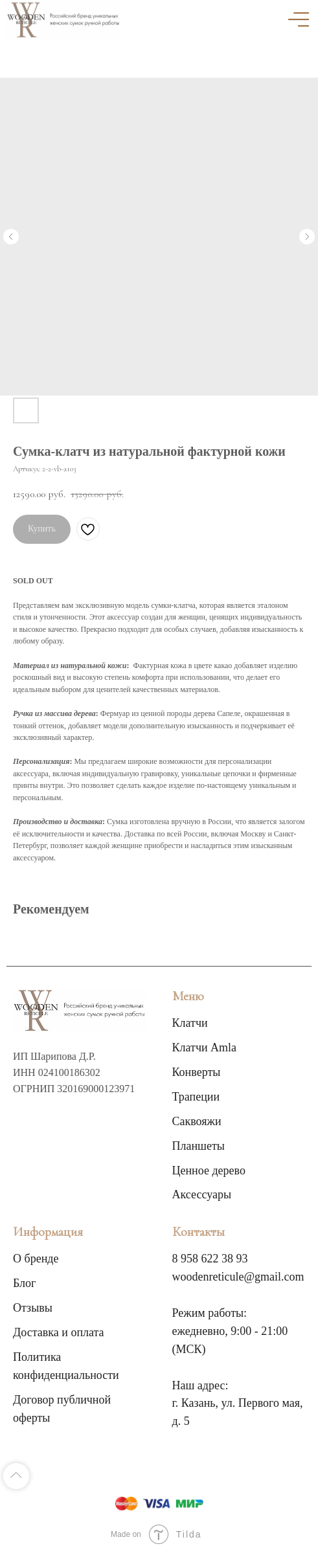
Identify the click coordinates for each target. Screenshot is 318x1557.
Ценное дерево (208, 1170)
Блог (24, 1283)
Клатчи (190, 1022)
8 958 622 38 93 (210, 1258)
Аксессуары (202, 1194)
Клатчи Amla (204, 1047)
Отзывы (32, 1307)
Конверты (196, 1072)
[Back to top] (16, 1476)
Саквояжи (196, 1121)
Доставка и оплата (58, 1332)
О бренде (35, 1258)
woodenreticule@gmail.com (238, 1276)
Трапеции (196, 1096)
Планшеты (198, 1145)
